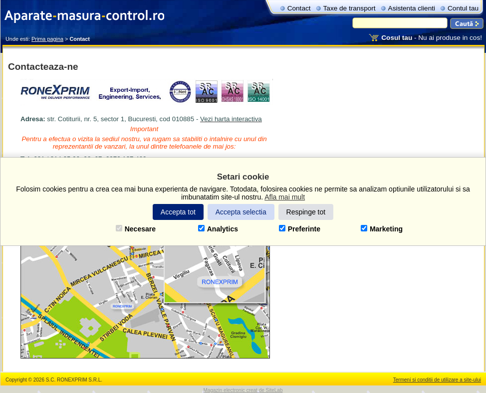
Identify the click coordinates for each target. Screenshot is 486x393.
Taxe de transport (349, 8)
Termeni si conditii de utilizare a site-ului (437, 380)
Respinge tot (306, 212)
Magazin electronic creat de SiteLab (243, 390)
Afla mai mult (284, 197)
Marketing (382, 229)
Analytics (218, 229)
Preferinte (299, 229)
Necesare (136, 229)
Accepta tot (178, 212)
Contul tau (463, 8)
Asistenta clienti (411, 8)
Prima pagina (47, 39)
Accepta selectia (241, 212)
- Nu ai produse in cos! (431, 37)
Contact (299, 8)
